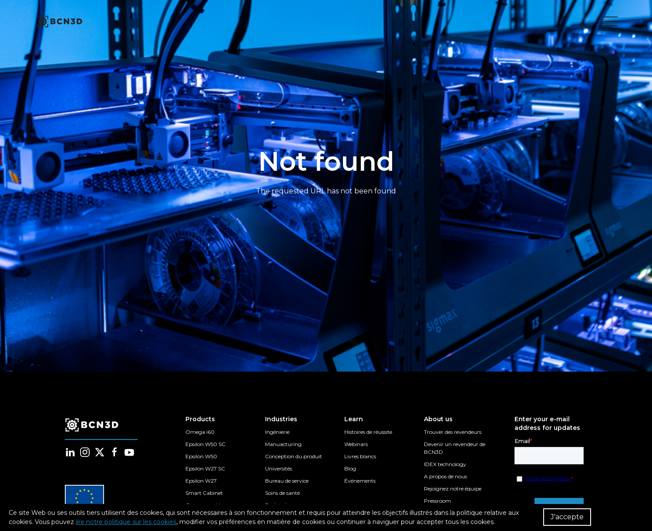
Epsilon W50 (201, 456)
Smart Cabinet (204, 493)
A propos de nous (445, 476)
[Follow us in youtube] (129, 452)
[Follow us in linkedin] (70, 452)
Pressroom (437, 500)
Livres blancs (360, 456)
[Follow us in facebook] (114, 452)
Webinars (356, 444)
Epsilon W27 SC (205, 468)
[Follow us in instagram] (85, 452)
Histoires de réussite (368, 432)
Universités (278, 468)
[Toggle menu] (610, 21)
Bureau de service (287, 480)
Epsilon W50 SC (205, 444)
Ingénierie (277, 432)
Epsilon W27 (201, 480)
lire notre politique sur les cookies (126, 522)
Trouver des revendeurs (452, 432)
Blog (350, 468)
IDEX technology (445, 464)
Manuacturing (283, 444)
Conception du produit (293, 456)
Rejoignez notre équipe (452, 488)
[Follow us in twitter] (99, 452)
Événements (360, 480)
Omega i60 (200, 432)
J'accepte (567, 517)
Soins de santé (282, 493)
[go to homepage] (59, 21)
